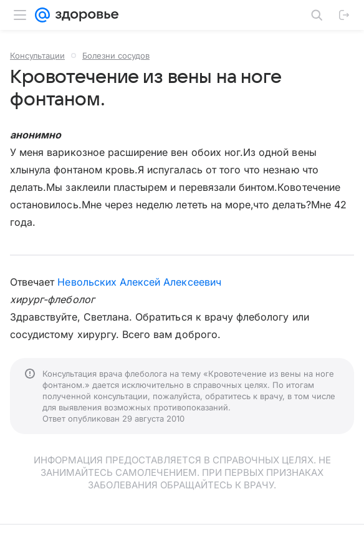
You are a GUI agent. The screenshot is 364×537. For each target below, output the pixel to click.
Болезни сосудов (116, 55)
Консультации (37, 55)
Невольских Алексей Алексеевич (139, 282)
